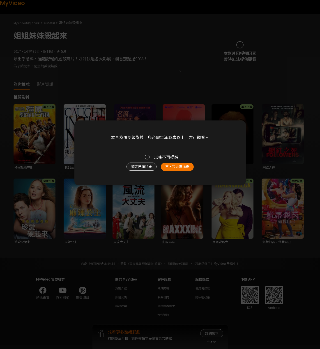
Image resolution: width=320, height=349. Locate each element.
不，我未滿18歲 (182, 169)
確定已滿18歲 (136, 169)
